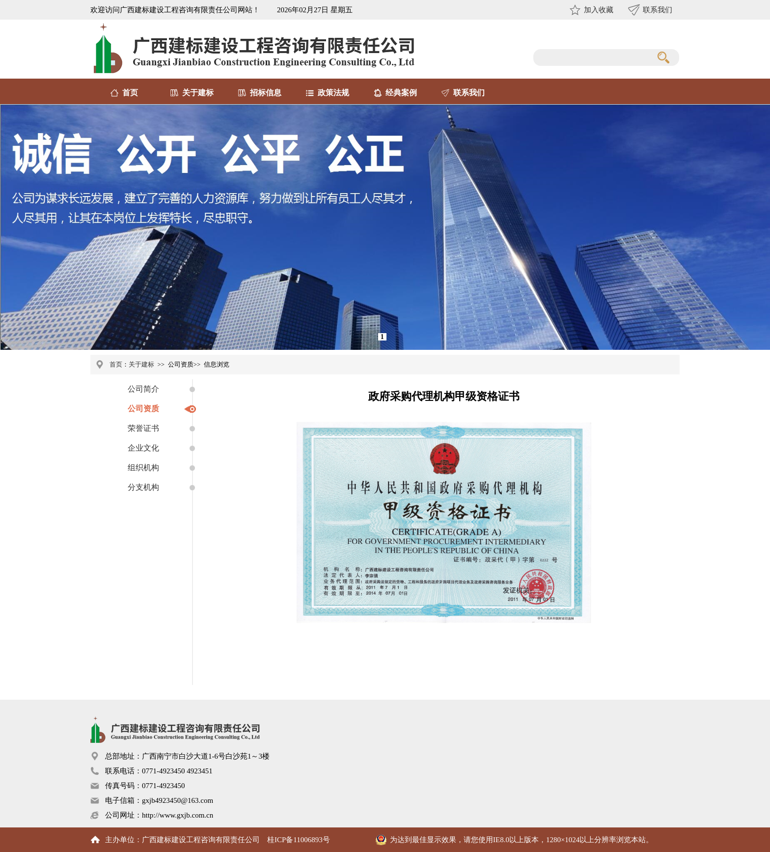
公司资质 (143, 408)
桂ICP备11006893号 (298, 840)
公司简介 (143, 389)
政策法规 (333, 92)
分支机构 (143, 487)
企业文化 (143, 448)
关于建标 (198, 92)
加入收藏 (598, 10)
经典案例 (401, 92)
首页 (130, 92)
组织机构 (143, 467)
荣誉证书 (143, 428)
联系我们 (657, 10)
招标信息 (265, 92)
